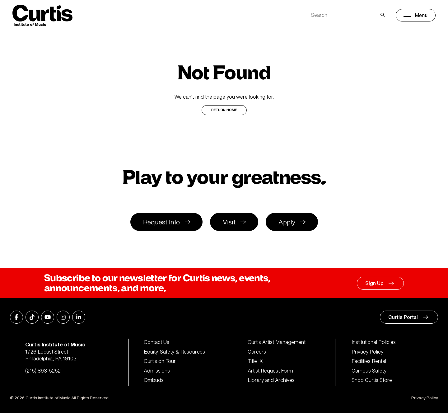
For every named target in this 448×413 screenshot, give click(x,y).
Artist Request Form (270, 370)
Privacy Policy (367, 351)
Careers (257, 351)
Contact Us (156, 342)
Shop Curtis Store (372, 380)
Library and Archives (271, 380)
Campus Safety (369, 370)
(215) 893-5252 (43, 370)
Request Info (161, 222)
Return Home (224, 110)
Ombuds (154, 380)
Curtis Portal (403, 317)
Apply (286, 222)
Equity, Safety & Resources (174, 351)
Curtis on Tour (160, 361)
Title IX (255, 361)
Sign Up (374, 283)
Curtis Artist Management (277, 342)
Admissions (157, 370)
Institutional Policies (374, 342)
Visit (229, 222)
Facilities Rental (369, 361)
